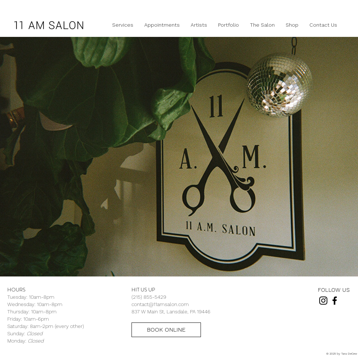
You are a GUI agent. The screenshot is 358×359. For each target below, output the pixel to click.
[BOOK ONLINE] (166, 329)
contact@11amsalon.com (160, 304)
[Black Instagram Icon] (323, 300)
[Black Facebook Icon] (334, 300)
